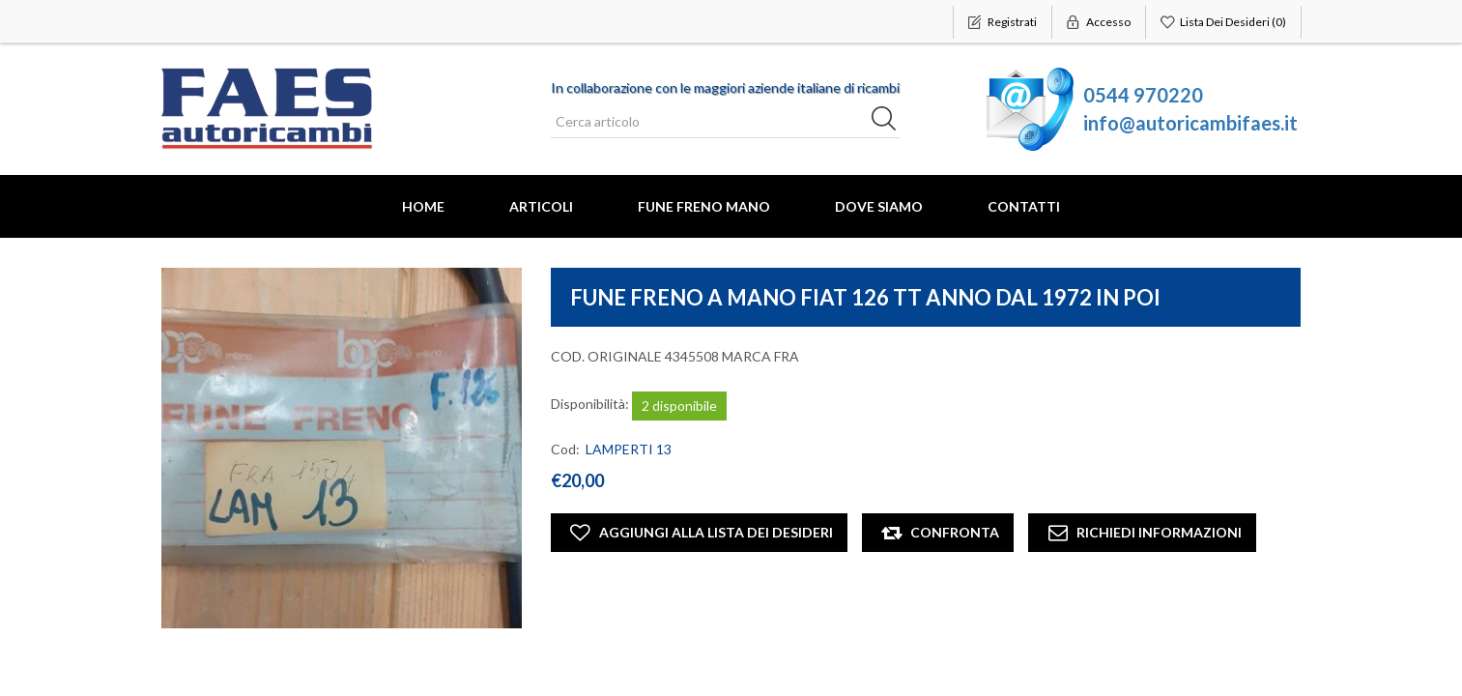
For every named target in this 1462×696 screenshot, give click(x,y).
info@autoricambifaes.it (1190, 122)
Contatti (1024, 206)
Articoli (541, 206)
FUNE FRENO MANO (704, 206)
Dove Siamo (879, 206)
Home (423, 206)
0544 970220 (1143, 94)
